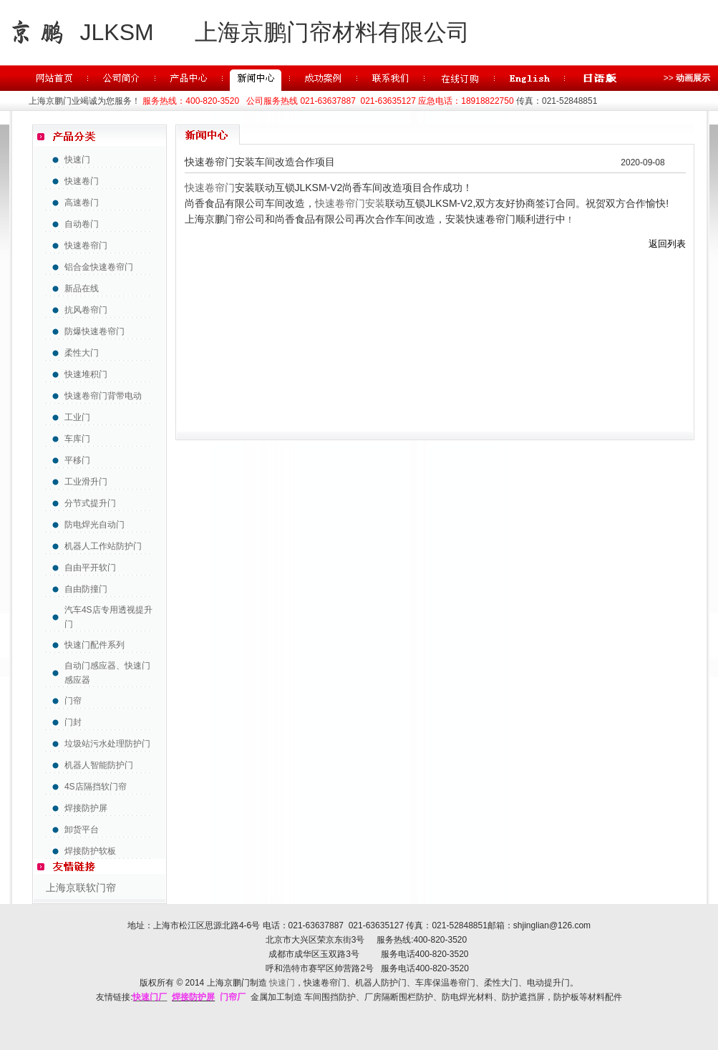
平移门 (77, 460)
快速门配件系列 (94, 645)
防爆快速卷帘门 (94, 331)
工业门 (77, 417)
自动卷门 (81, 224)
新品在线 (81, 288)
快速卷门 (81, 181)
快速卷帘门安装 (350, 203)
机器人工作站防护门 (103, 546)
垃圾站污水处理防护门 (107, 744)
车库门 (77, 439)
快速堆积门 (85, 374)
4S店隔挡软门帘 (95, 787)
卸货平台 (81, 830)
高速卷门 (81, 203)
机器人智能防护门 (98, 765)
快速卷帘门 (85, 245)
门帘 (73, 701)
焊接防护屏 (85, 808)
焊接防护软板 (90, 851)
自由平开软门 (90, 568)
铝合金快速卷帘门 (98, 267)
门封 (73, 722)
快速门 (77, 160)
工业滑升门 (85, 482)
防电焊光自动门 (94, 525)
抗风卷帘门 (85, 310)
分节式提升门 (90, 503)
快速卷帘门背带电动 (103, 396)
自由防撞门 (85, 589)
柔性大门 (81, 353)
